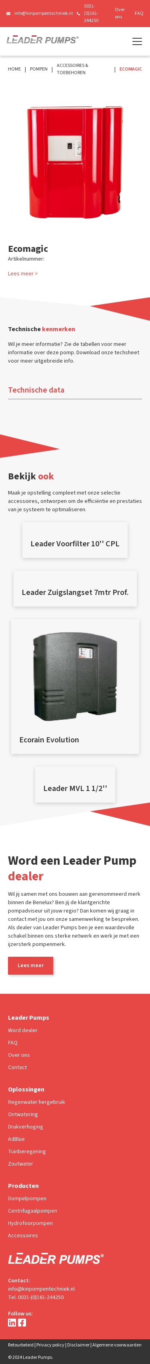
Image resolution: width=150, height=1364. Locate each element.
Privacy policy (50, 1345)
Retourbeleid (21, 1345)
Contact (17, 1068)
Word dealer (23, 1030)
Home (14, 69)
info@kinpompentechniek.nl (43, 13)
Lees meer (31, 966)
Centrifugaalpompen (32, 1211)
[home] (42, 41)
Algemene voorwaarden (117, 1345)
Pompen (39, 69)
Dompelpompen (27, 1199)
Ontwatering (23, 1115)
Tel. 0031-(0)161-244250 (36, 1297)
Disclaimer (78, 1345)
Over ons (120, 13)
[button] (136, 41)
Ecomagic (131, 69)
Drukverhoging (25, 1127)
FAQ (139, 13)
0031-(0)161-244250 (91, 13)
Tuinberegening (27, 1152)
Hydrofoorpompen (30, 1223)
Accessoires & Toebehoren (72, 69)
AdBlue (16, 1139)
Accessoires (23, 1236)
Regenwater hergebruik (36, 1102)
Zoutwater (20, 1164)
